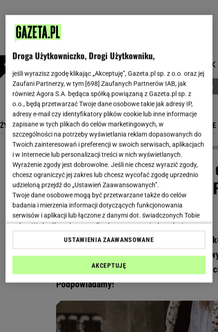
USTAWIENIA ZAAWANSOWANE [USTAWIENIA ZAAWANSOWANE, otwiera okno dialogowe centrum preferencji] (109, 239)
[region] (109, 149)
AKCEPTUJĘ (109, 265)
